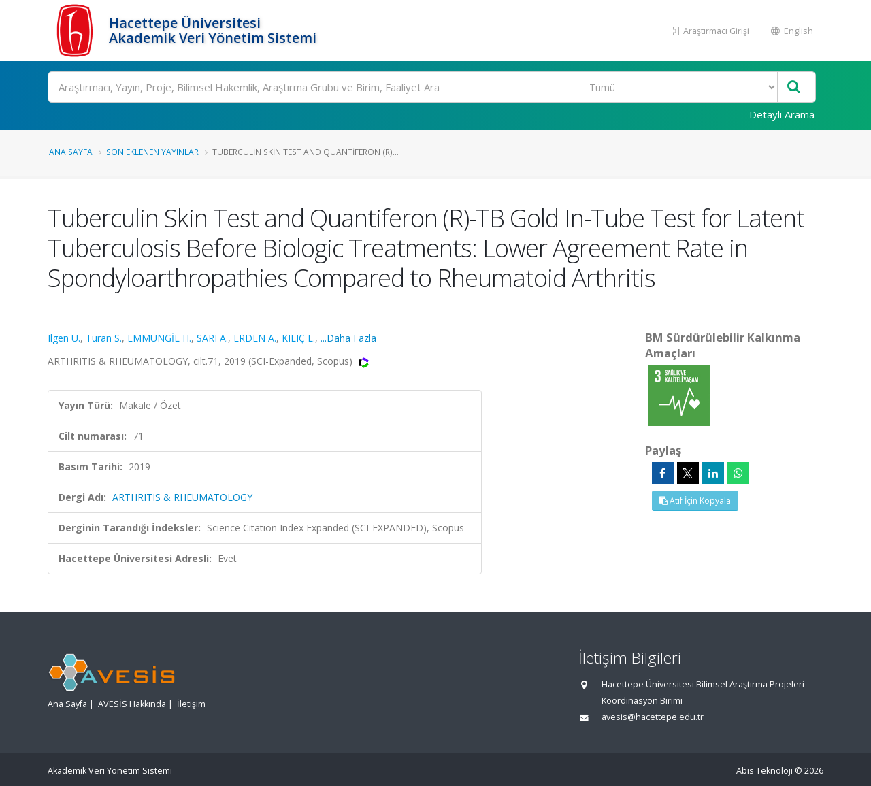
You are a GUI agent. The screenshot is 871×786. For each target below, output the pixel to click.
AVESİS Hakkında (132, 704)
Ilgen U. (64, 337)
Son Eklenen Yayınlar (152, 151)
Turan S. (104, 337)
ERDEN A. (254, 337)
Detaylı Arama (782, 114)
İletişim (191, 704)
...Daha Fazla (348, 337)
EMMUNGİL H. (159, 337)
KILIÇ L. (298, 337)
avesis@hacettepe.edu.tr (653, 717)
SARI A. (212, 337)
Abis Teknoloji (764, 770)
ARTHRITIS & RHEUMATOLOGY (182, 497)
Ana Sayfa (71, 151)
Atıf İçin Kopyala (695, 500)
